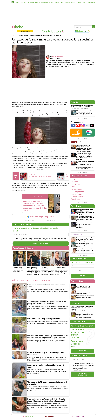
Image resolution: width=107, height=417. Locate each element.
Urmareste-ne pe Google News (40, 216)
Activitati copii (76, 194)
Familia (57, 2)
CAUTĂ (82, 276)
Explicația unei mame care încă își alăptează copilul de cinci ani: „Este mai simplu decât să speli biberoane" (47, 336)
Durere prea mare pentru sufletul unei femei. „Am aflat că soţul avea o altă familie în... (85, 218)
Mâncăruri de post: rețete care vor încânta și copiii (84, 287)
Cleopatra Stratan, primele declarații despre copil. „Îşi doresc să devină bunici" (19, 268)
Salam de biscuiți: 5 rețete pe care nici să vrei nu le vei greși (85, 298)
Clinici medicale (77, 197)
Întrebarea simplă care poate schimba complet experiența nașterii (85, 245)
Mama (51, 2)
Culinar (79, 2)
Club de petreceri (77, 192)
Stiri (62, 2)
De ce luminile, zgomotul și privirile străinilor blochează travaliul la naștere (84, 239)
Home (13, 35)
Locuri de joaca (76, 189)
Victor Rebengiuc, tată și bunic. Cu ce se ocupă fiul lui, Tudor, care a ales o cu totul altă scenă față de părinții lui (84, 156)
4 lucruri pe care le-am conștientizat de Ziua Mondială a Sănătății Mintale (82, 106)
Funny (73, 2)
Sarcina (17, 2)
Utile (84, 2)
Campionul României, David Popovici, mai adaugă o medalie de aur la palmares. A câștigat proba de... (85, 212)
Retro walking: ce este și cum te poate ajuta (43, 318)
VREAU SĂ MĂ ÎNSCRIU (41, 243)
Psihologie (44, 2)
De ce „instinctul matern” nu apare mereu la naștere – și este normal (85, 250)
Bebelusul (31, 2)
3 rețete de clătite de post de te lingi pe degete (85, 293)
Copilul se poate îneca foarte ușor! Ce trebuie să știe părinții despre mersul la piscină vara (46, 302)
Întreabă (82, 351)
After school (75, 184)
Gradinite (74, 182)
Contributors (91, 2)
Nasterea (23, 2)
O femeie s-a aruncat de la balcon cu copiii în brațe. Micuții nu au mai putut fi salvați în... (84, 225)
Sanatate (67, 2)
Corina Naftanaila (57, 56)
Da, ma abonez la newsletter (82, 375)
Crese (73, 179)
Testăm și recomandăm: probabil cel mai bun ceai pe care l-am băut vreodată (82, 308)
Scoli (73, 187)
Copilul (37, 2)
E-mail (15, 230)
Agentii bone (75, 199)
